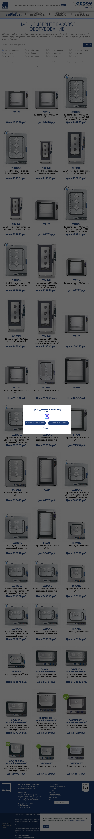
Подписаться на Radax (58, 423)
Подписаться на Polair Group (35, 423)
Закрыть (46, 428)
